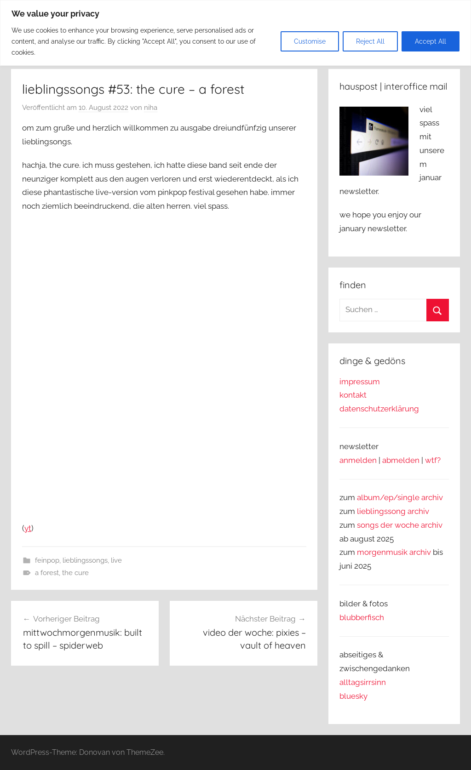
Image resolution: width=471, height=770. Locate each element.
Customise (310, 41)
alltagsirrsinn (362, 682)
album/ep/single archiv (400, 497)
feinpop (47, 560)
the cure (75, 573)
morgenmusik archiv (394, 552)
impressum (359, 381)
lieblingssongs (85, 560)
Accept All (430, 41)
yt (27, 528)
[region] (235, 33)
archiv (418, 511)
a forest (47, 573)
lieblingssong (382, 511)
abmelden (400, 460)
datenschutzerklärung (379, 408)
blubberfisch (361, 617)
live (116, 560)
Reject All (370, 41)
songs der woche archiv (399, 525)
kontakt (353, 394)
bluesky (353, 696)
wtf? (433, 460)
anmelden (358, 460)
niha (150, 107)
